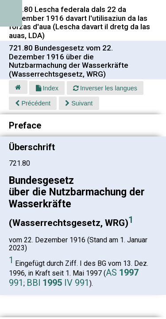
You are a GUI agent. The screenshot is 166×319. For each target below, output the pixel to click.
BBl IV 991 (58, 282)
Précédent (32, 103)
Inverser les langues (105, 88)
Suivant (79, 103)
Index (47, 88)
